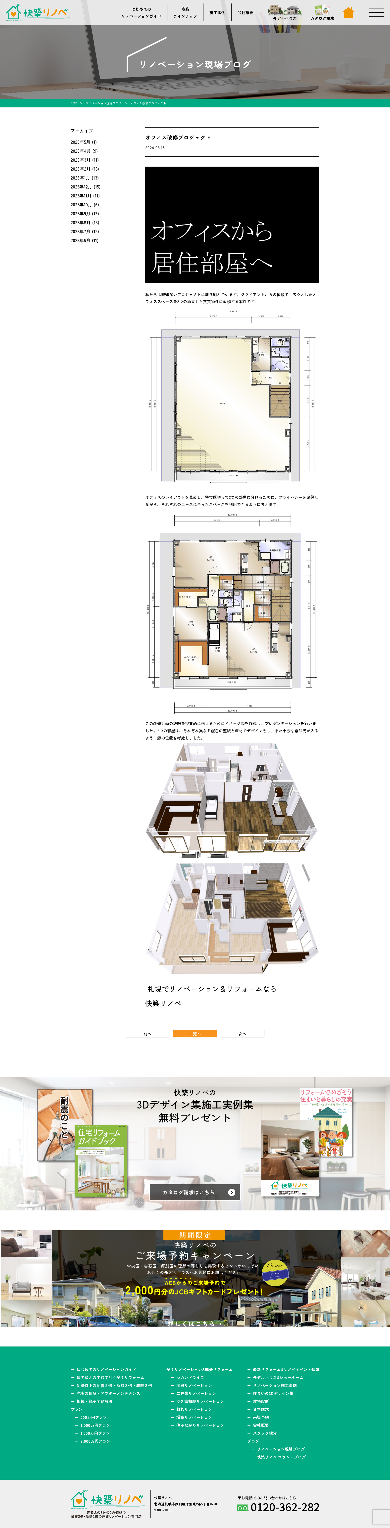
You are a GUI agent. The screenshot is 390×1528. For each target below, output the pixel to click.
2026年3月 (81, 159)
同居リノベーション (194, 1385)
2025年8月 (81, 222)
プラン (77, 1409)
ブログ (253, 1441)
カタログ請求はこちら (189, 1192)
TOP (74, 103)
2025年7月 (81, 231)
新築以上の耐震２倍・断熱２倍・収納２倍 (114, 1385)
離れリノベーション (194, 1409)
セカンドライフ (190, 1377)
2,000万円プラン (95, 1441)
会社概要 (245, 12)
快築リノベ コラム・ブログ (281, 1457)
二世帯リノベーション (196, 1393)
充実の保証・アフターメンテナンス (108, 1393)
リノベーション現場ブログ (103, 103)
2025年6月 (81, 240)
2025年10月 (81, 204)
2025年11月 (81, 195)
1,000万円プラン (95, 1425)
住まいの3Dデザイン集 (273, 1393)
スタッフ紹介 (265, 1433)
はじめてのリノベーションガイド (141, 12)
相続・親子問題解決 (94, 1401)
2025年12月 (81, 186)
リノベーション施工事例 (275, 1385)
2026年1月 (80, 177)
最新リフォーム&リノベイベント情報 (286, 1369)
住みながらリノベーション (200, 1425)
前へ (147, 1034)
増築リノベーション (194, 1417)
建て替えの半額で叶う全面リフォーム (110, 1377)
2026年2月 (81, 168)
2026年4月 (81, 150)
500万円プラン (94, 1417)
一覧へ (195, 1034)
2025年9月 (81, 213)
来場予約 (261, 1417)
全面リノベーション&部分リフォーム (199, 1369)
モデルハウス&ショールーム (278, 1377)
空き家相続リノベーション (200, 1401)
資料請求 (261, 1409)
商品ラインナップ (185, 12)
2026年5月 (81, 142)
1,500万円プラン (95, 1433)
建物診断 (261, 1401)
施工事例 (217, 12)
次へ (242, 1034)
